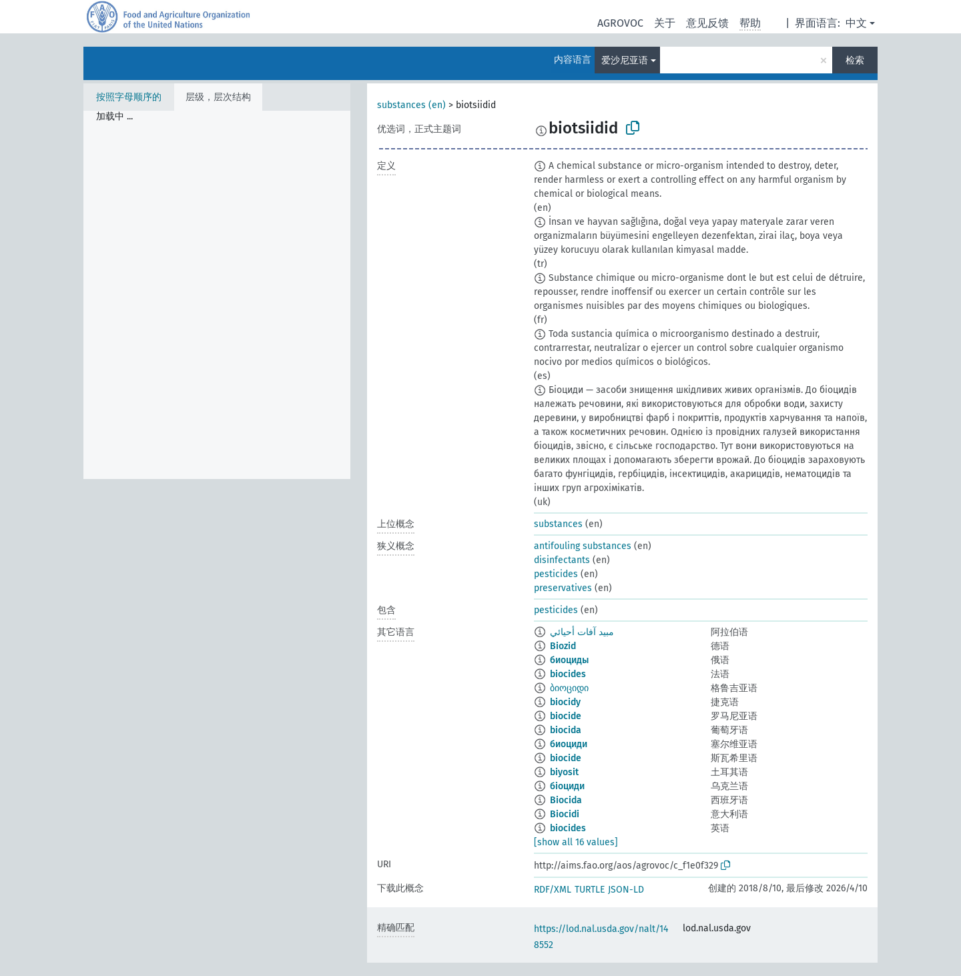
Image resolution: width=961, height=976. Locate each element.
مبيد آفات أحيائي (582, 632)
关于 (664, 23)
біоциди (567, 786)
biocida (565, 730)
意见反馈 (707, 23)
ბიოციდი (569, 688)
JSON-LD (626, 889)
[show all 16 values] (576, 842)
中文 (856, 23)
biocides (568, 674)
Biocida (566, 800)
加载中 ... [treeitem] (114, 116)
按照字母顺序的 (129, 97)
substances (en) (411, 105)
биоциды (569, 660)
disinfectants (562, 560)
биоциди (568, 744)
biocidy (565, 702)
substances (558, 524)
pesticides (556, 574)
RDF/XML (552, 889)
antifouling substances (582, 546)
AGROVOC (620, 23)
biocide (565, 716)
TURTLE (590, 889)
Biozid (563, 646)
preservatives (563, 588)
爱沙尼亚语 (624, 60)
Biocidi (564, 814)
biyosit (564, 772)
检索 (855, 60)
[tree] (216, 295)
